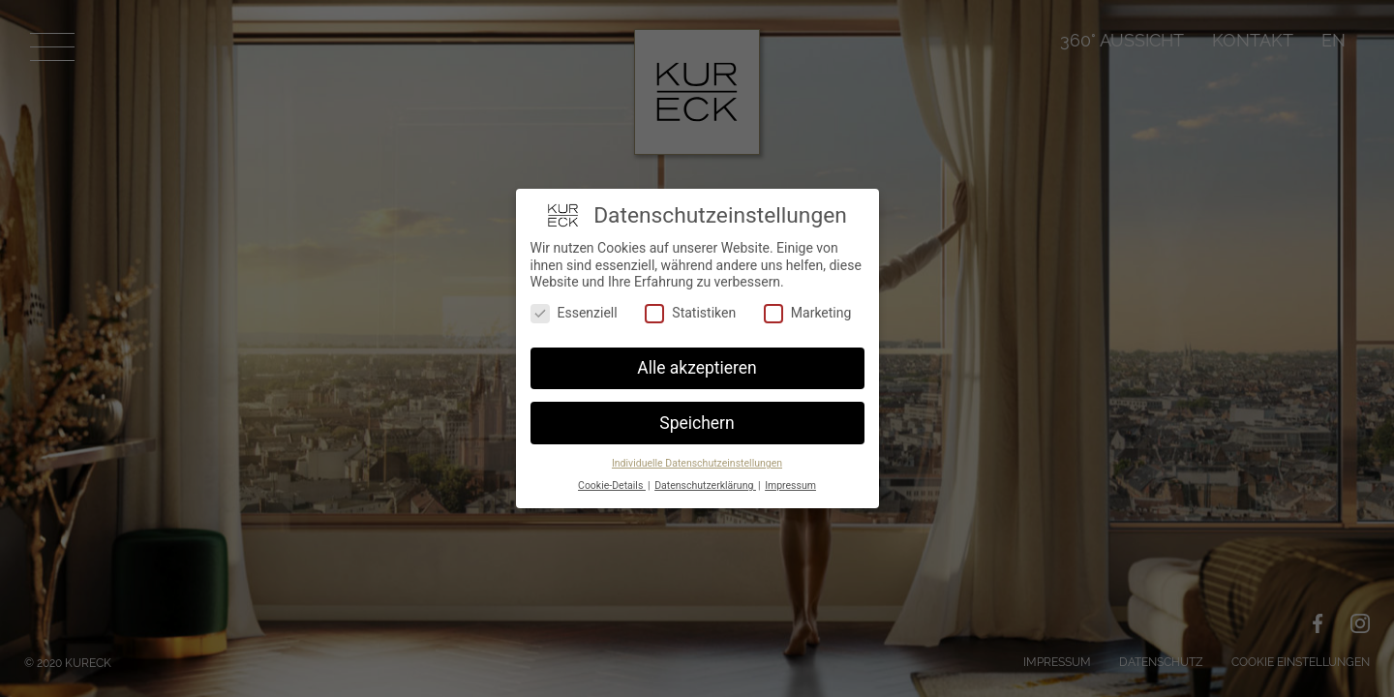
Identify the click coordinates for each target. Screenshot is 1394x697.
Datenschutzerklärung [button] (705, 485)
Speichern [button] (696, 423)
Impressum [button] (790, 485)
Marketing (808, 313)
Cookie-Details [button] (612, 485)
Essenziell (574, 313)
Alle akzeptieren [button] (697, 368)
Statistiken (690, 313)
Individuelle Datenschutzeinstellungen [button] (697, 463)
